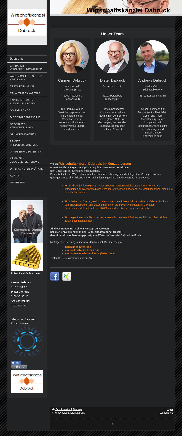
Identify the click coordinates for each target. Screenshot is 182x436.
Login (170, 409)
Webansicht (166, 412)
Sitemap (77, 409)
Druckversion (61, 409)
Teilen (16, 363)
